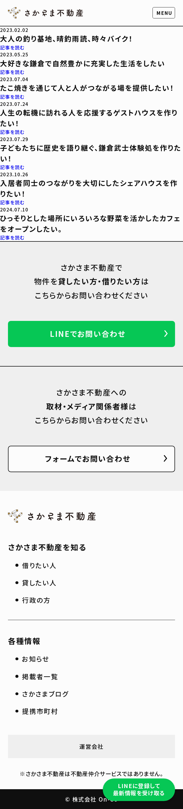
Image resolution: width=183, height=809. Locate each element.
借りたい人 (39, 565)
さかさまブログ (45, 693)
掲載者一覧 (40, 676)
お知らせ (35, 659)
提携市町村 (40, 711)
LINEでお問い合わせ (88, 333)
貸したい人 (39, 582)
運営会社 (91, 746)
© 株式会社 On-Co (91, 799)
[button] (163, 12)
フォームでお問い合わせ (87, 458)
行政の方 (36, 600)
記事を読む (12, 47)
